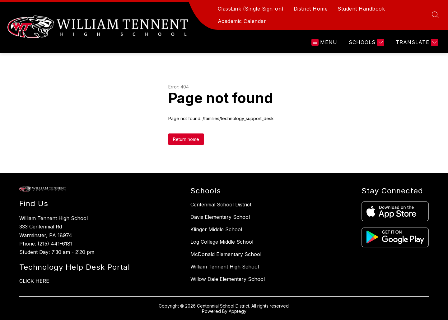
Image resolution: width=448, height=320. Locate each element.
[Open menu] (324, 42)
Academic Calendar (242, 21)
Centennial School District (220, 204)
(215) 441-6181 (55, 244)
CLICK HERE (34, 281)
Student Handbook (361, 9)
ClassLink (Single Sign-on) (251, 9)
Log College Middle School (221, 242)
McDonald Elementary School (225, 254)
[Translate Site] (416, 42)
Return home (186, 139)
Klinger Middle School (216, 229)
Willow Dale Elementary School (227, 279)
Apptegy (237, 311)
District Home (311, 9)
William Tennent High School (224, 267)
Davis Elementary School (220, 217)
